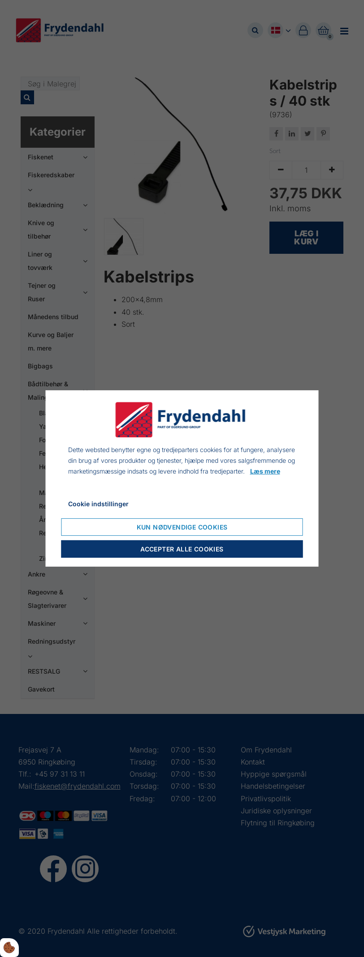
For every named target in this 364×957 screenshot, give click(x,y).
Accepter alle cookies (181, 549)
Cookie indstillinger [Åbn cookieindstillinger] (98, 504)
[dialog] (182, 478)
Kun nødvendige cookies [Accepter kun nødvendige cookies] (182, 527)
